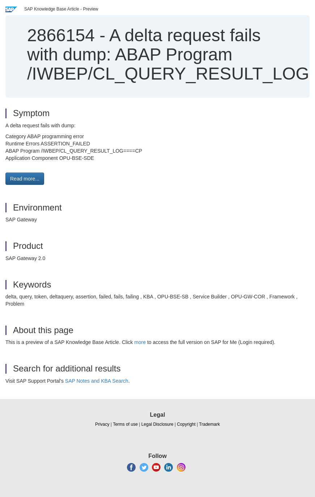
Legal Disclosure (157, 424)
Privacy (102, 424)
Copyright (186, 424)
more (140, 342)
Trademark (209, 424)
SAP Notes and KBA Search (96, 381)
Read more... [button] (24, 179)
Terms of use (125, 424)
